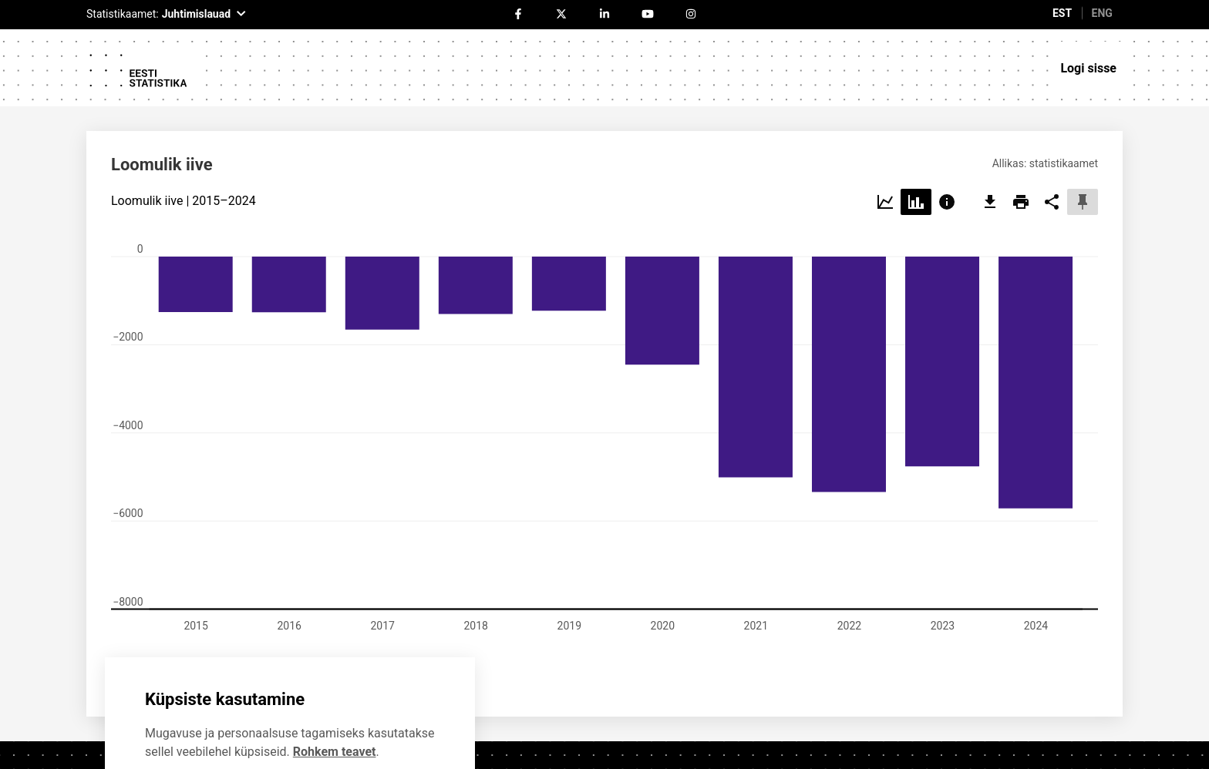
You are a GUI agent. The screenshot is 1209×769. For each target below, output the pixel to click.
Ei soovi (196, 721)
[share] (1051, 127)
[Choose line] (885, 127)
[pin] (1082, 127)
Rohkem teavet (334, 676)
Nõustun (316, 721)
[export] (990, 127)
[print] (1020, 127)
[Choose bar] (916, 127)
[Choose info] (946, 127)
